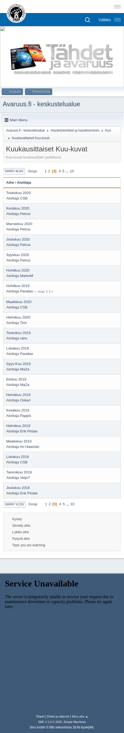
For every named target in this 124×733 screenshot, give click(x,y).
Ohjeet (40, 716)
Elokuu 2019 (16, 379)
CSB (23, 198)
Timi (23, 323)
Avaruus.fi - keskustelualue (41, 104)
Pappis (25, 416)
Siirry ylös (14, 504)
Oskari (25, 400)
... (68, 171)
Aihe (10, 182)
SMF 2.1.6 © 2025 (50, 721)
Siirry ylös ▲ (80, 716)
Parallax (26, 291)
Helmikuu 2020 (18, 317)
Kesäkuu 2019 (17, 410)
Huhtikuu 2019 (18, 286)
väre (23, 338)
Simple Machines (75, 721)
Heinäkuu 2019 (18, 395)
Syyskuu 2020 (17, 255)
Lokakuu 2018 (17, 457)
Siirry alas (14, 171)
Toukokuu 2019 (18, 333)
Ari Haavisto (29, 447)
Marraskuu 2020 (19, 224)
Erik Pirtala (28, 431)
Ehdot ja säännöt (58, 716)
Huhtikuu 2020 (18, 270)
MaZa (24, 369)
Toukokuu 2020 (18, 193)
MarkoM (26, 276)
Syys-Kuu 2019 (18, 364)
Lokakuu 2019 (17, 348)
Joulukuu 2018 (18, 488)
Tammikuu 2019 (19, 472)
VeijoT (25, 478)
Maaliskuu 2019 (18, 441)
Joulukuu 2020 (18, 239)
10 (72, 171)
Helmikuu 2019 (18, 426)
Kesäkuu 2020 (17, 208)
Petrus (25, 214)
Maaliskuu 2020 (18, 302)
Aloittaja (24, 182)
